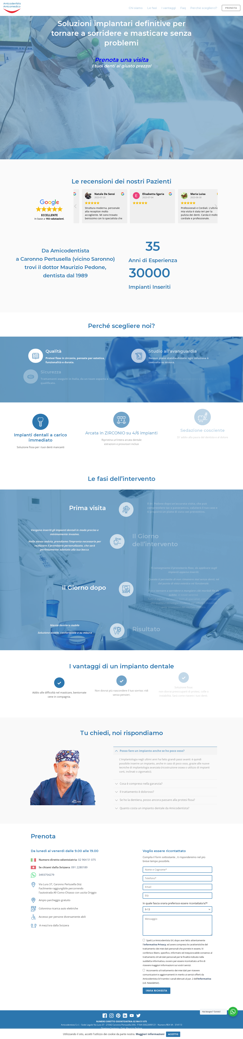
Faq (183, 8)
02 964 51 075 (87, 859)
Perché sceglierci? (203, 8)
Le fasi (152, 8)
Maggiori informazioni (150, 1034)
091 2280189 (79, 867)
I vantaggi (168, 8)
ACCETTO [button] (173, 1034)
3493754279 (46, 874)
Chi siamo (136, 8)
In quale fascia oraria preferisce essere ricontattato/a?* (175, 903)
